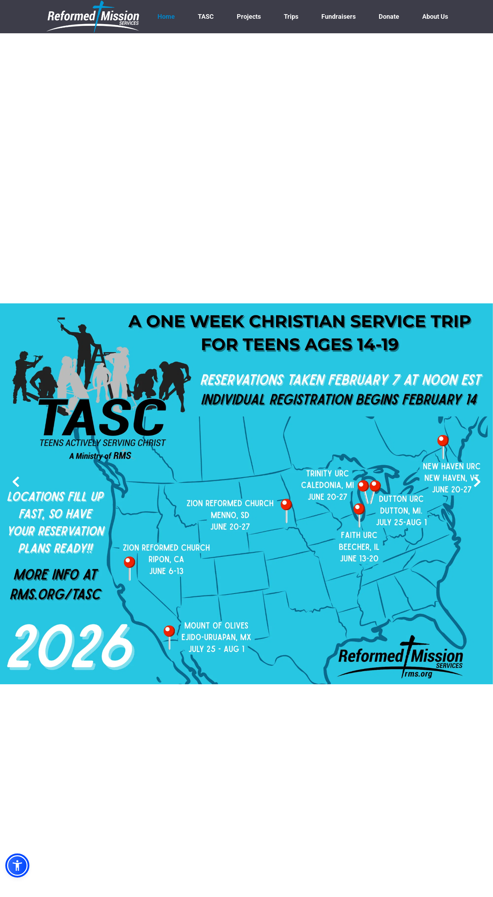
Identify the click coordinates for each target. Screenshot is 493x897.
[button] (17, 865)
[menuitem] (166, 16)
